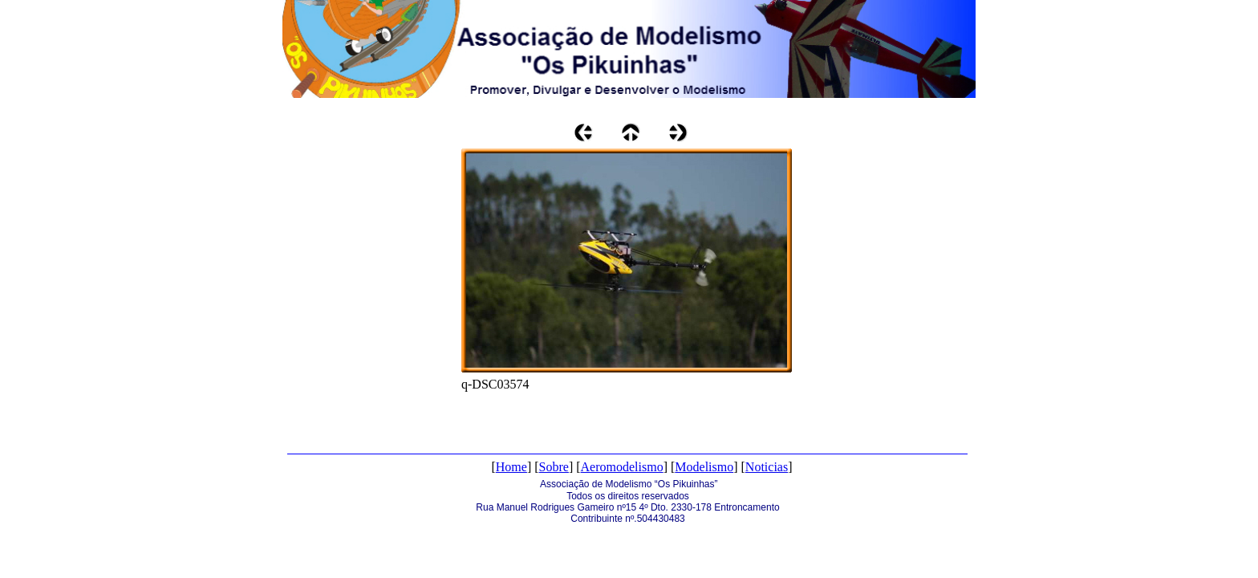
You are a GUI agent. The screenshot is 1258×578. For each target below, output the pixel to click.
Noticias (766, 467)
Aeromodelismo (622, 467)
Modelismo (704, 467)
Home (511, 467)
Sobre (554, 467)
